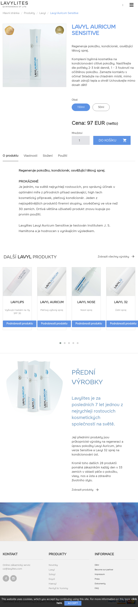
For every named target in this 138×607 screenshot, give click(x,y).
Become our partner (104, 570)
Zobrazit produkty (82, 489)
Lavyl (42, 13)
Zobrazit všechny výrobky (113, 256)
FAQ (97, 588)
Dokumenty (100, 583)
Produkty (29, 13)
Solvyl (52, 574)
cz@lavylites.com (12, 568)
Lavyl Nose (86, 302)
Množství (77, 133)
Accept (73, 603)
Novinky (53, 565)
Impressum (100, 574)
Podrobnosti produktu (19, 323)
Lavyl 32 (121, 302)
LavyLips (17, 302)
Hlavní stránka (11, 13)
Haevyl (52, 583)
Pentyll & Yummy (58, 588)
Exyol (52, 579)
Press (97, 579)
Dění (97, 565)
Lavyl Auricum (52, 302)
